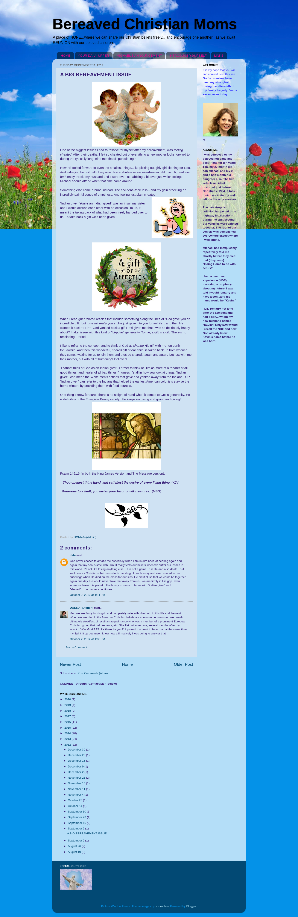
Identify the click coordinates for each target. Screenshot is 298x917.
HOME (65, 55)
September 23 (77, 817)
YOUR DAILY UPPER (93, 55)
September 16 (77, 823)
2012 (68, 744)
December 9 (76, 766)
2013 (68, 738)
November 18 (77, 783)
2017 (68, 716)
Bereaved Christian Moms (144, 24)
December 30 (77, 749)
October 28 (75, 800)
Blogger (191, 906)
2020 (68, 699)
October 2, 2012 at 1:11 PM (87, 594)
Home (127, 664)
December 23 (77, 755)
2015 (68, 727)
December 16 (77, 760)
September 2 (76, 840)
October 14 (75, 806)
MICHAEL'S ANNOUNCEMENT (139, 55)
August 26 (75, 846)
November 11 (77, 789)
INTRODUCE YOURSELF (188, 55)
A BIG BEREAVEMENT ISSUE (87, 833)
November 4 (76, 794)
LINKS (218, 55)
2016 (68, 721)
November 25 (77, 777)
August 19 (75, 851)
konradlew (162, 906)
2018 (68, 710)
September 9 (76, 828)
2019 (68, 705)
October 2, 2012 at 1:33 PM (87, 639)
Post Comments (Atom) (93, 673)
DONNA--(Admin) (81, 607)
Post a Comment (76, 647)
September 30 (77, 811)
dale (73, 555)
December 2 (76, 772)
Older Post (183, 664)
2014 (68, 733)
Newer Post (70, 664)
